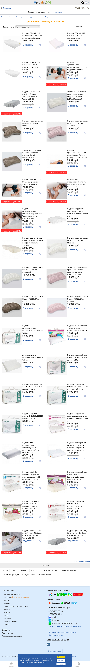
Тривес (5, 570)
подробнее (57, 12)
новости (7, 609)
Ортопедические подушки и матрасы (29, 17)
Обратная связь (54, 651)
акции (6, 615)
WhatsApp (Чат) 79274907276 (63, 623)
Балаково (7, 8)
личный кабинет (10, 621)
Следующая (84, 561)
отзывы (7, 612)
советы (6, 624)
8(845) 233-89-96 (82, 8)
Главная (4, 17)
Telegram (54, 620)
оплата (6, 600)
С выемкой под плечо (69, 570)
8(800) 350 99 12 (55, 614)
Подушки (48, 17)
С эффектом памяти (49, 570)
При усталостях (28, 575)
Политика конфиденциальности (36, 662)
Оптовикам (6, 630)
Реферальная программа (12, 636)
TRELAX (15, 570)
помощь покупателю (12, 594)
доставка (16, 597)
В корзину (28, 45)
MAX (52, 617)
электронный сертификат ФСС (16, 606)
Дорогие (34, 570)
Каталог (12, 17)
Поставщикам (7, 633)
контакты (7, 618)
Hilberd (24, 570)
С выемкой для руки (11, 575)
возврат (7, 603)
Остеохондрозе (44, 575)
